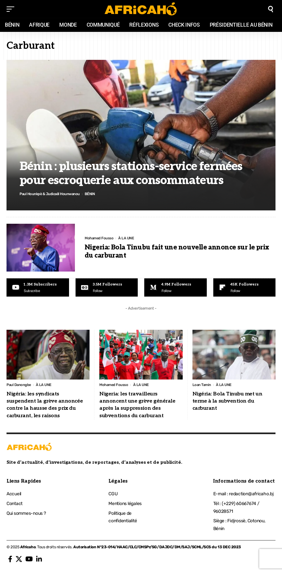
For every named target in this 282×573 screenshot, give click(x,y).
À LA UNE (128, 238)
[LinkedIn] (39, 560)
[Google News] (107, 287)
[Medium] (175, 287)
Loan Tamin (202, 385)
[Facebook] (10, 560)
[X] (19, 560)
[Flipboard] (244, 287)
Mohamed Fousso (100, 238)
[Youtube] (38, 287)
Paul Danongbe (19, 385)
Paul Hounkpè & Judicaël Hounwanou (52, 194)
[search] (270, 9)
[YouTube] (29, 560)
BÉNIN (94, 194)
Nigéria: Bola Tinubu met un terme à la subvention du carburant (227, 402)
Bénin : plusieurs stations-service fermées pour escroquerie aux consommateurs (131, 173)
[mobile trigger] (12, 9)
